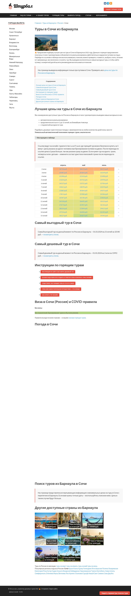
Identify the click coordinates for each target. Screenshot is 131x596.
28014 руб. (63, 208)
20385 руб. (63, 173)
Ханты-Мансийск (15, 94)
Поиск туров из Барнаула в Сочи (47, 99)
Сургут (11, 80)
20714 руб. (84, 180)
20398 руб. (63, 176)
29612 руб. (104, 208)
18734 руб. (63, 169)
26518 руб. (63, 201)
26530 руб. (84, 198)
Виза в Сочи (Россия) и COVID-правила (50, 94)
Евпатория (39, 571)
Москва (12, 28)
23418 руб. (104, 198)
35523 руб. (104, 201)
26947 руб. (84, 205)
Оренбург (12, 73)
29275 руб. (104, 190)
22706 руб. (104, 183)
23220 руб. (63, 180)
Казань (11, 53)
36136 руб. (104, 205)
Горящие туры (58, 15)
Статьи (88, 15)
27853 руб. (63, 194)
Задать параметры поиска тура (115, 593)
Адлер (80, 568)
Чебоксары (13, 97)
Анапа (75, 568)
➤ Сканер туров (42, 15)
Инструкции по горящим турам (47, 92)
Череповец (13, 101)
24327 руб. (84, 216)
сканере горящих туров (77, 318)
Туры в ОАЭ (51, 541)
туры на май (82, 566)
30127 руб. (63, 216)
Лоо (67, 573)
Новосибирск (14, 66)
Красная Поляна (102, 568)
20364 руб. (84, 173)
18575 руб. (104, 169)
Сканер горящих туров (113, 9)
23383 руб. (63, 190)
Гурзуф (85, 573)
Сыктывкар (13, 83)
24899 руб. (84, 187)
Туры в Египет (51, 524)
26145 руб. (104, 212)
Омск (11, 69)
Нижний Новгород (16, 62)
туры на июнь (92, 566)
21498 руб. (104, 176)
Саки (106, 573)
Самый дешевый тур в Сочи (46, 90)
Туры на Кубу (74, 524)
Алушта (59, 571)
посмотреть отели (50, 234)
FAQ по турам (25, 15)
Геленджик (87, 568)
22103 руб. (84, 176)
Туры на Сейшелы (73, 541)
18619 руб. (84, 169)
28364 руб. (84, 190)
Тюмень (12, 87)
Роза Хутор (47, 571)
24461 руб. (63, 187)
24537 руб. (63, 183)
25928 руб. (84, 194)
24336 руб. (104, 194)
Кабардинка (75, 571)
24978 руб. (104, 180)
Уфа (10, 90)
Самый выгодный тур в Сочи (46, 87)
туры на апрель (72, 566)
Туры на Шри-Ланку (72, 557)
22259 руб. (104, 187)
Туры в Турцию (51, 557)
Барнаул (12, 39)
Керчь (56, 573)
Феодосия (66, 571)
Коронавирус (101, 15)
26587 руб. (63, 198)
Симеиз (101, 573)
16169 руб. (104, 173)
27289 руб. (84, 208)
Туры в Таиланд (96, 541)
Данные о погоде (13, 592)
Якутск (11, 108)
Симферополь (40, 573)
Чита (11, 104)
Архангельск (14, 35)
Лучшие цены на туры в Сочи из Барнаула (51, 85)
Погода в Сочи (41, 97)
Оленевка (49, 573)
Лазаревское (113, 568)
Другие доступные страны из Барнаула (50, 101)
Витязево (62, 573)
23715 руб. (84, 183)
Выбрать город (74, 15)
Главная (13, 15)
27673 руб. (63, 205)
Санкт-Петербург (15, 32)
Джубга (110, 573)
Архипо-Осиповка (76, 573)
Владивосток (14, 42)
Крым (71, 568)
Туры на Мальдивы (95, 524)
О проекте (45, 589)
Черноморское (85, 571)
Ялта (93, 568)
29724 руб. (63, 212)
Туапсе (94, 571)
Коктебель (101, 571)
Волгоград (13, 46)
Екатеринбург (14, 49)
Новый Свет (93, 573)
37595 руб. (104, 216)
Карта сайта (53, 589)
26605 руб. (84, 201)
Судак (54, 571)
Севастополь (110, 571)
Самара (12, 76)
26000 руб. (84, 212)
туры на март (61, 566)
